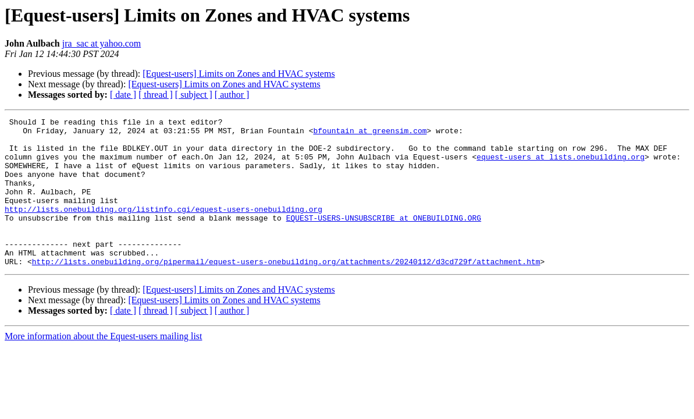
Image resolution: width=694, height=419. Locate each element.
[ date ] (123, 95)
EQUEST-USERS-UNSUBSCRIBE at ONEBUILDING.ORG (383, 238)
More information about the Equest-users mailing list (103, 366)
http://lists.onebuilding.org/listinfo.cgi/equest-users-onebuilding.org (163, 228)
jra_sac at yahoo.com (101, 43)
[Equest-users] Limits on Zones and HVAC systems (238, 74)
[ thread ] (155, 95)
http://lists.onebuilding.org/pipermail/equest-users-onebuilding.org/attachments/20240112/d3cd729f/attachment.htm (286, 291)
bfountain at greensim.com (369, 134)
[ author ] (232, 95)
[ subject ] (193, 95)
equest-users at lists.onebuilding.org (560, 165)
